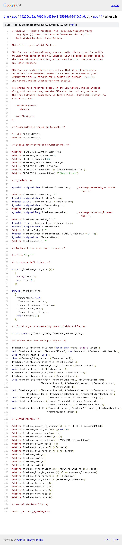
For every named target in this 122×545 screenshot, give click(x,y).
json (116, 539)
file (73, 24)
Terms (39, 539)
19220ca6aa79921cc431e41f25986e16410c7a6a (53, 16)
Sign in (115, 5)
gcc (14, 16)
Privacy (30, 539)
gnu (6, 16)
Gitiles (20, 539)
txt (108, 539)
